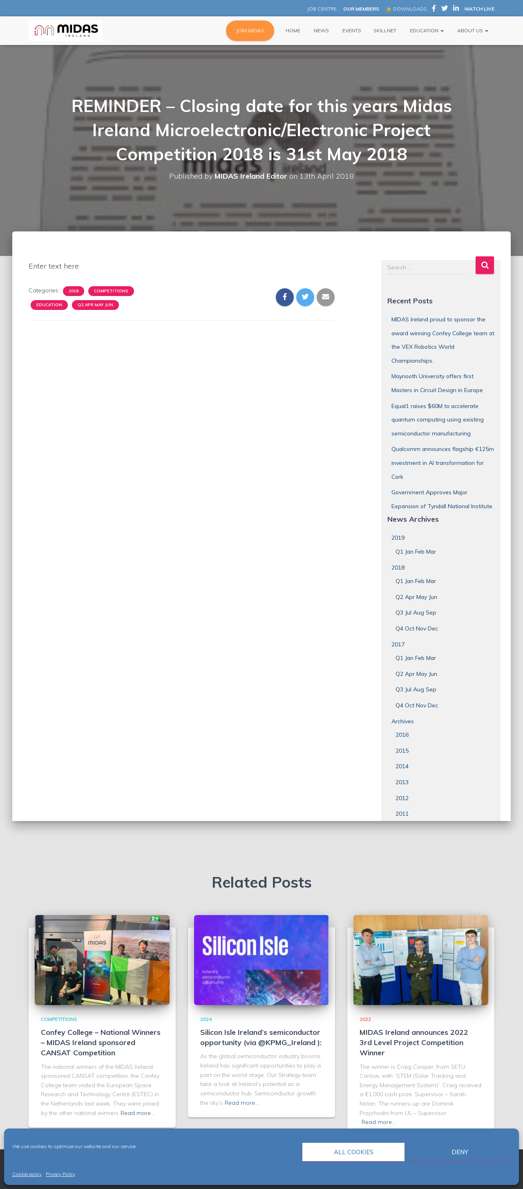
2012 (402, 798)
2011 (402, 813)
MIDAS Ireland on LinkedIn (456, 9)
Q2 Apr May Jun (95, 304)
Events (351, 30)
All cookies (353, 1152)
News (321, 30)
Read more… (137, 1113)
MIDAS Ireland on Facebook (434, 9)
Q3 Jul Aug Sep (416, 612)
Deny (459, 1152)
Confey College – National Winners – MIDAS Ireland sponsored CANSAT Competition (101, 1042)
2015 (402, 750)
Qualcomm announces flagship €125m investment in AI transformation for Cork (442, 462)
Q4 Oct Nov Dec (417, 628)
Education (426, 30)
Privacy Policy (60, 1174)
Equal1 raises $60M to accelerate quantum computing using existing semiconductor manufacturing (437, 419)
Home (292, 30)
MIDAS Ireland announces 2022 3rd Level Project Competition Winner (414, 1042)
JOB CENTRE (321, 9)
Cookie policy (27, 1174)
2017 (398, 644)
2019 (398, 537)
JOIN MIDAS (250, 30)
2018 (73, 291)
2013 (402, 782)
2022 (365, 1019)
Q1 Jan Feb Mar (416, 551)
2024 (206, 1019)
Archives (402, 721)
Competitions (111, 291)
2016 (402, 734)
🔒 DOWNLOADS (406, 9)
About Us (472, 30)
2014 (402, 766)
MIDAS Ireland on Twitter (444, 9)
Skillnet (384, 30)
